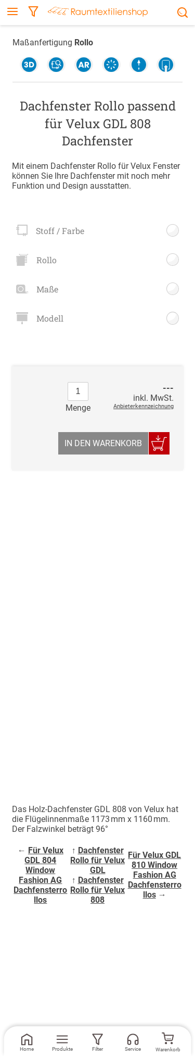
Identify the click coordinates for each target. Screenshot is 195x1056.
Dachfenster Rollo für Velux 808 (97, 890)
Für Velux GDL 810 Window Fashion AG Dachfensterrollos (154, 875)
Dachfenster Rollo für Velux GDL (97, 860)
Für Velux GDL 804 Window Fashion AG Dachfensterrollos (40, 875)
